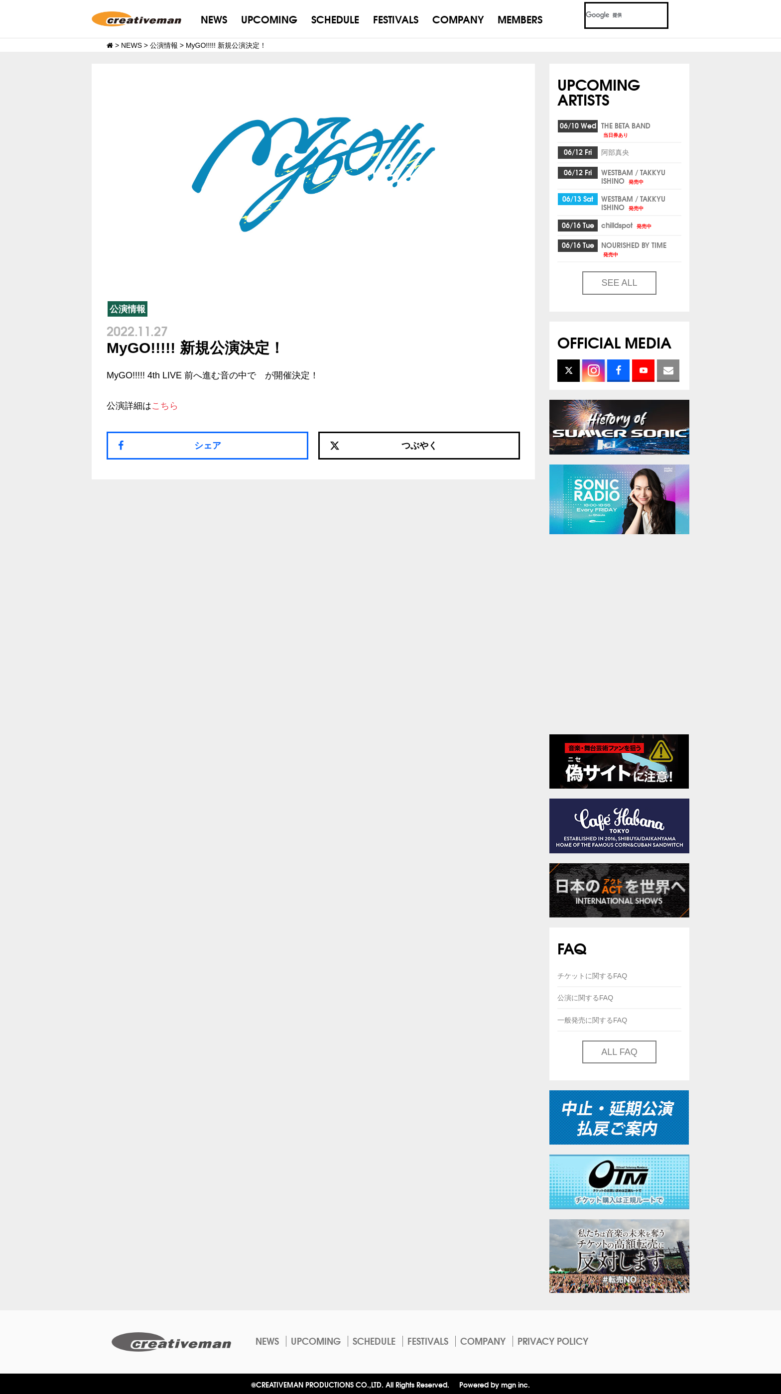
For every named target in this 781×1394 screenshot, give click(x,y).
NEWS (214, 18)
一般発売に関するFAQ (592, 1020)
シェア (207, 446)
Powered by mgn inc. (494, 1384)
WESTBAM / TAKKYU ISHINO (633, 176)
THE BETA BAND (626, 129)
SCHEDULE (335, 18)
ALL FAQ (619, 1052)
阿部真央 (615, 151)
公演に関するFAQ (585, 998)
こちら (164, 406)
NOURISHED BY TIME (633, 248)
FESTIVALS (395, 18)
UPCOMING (269, 18)
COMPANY (458, 18)
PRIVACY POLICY (553, 1341)
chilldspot (627, 225)
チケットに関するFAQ (592, 976)
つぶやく (383, 446)
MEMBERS (520, 18)
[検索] (614, 15)
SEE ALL (619, 283)
